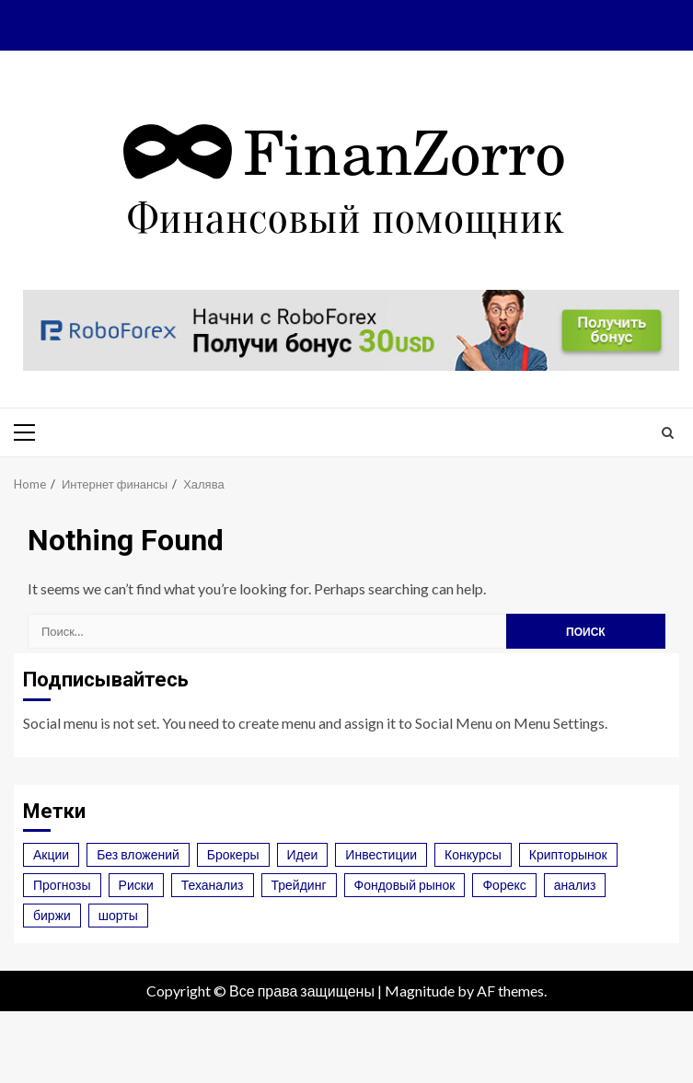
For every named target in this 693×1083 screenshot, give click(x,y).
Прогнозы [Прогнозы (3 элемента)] (62, 885)
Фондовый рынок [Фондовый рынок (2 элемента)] (405, 885)
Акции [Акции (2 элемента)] (51, 854)
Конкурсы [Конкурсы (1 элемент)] (473, 854)
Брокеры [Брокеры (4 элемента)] (233, 854)
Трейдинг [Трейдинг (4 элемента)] (299, 885)
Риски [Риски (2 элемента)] (136, 885)
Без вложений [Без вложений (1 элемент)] (138, 854)
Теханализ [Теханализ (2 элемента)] (212, 885)
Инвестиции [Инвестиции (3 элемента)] (381, 854)
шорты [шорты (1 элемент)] (118, 915)
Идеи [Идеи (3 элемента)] (302, 854)
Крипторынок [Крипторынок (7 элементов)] (568, 854)
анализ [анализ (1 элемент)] (575, 885)
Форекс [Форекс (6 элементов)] (504, 885)
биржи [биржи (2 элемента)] (52, 915)
